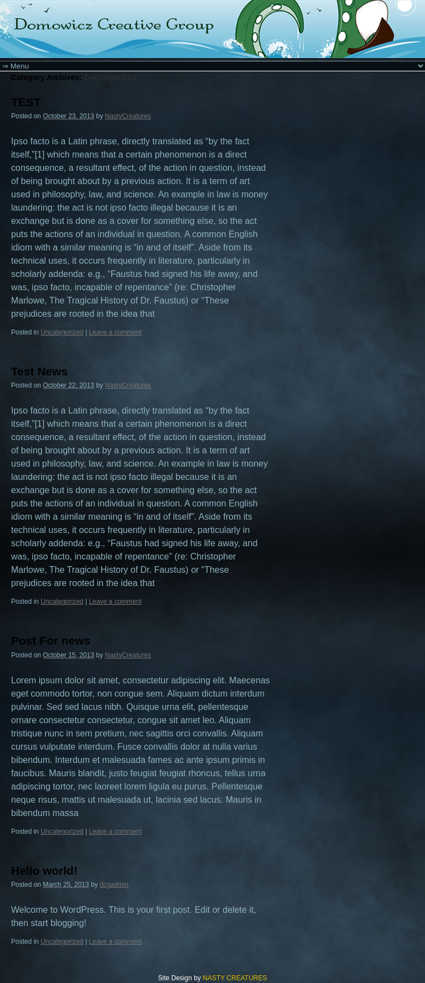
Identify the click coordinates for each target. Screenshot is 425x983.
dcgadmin (114, 884)
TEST (26, 102)
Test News (39, 371)
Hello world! (44, 870)
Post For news (51, 640)
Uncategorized (61, 332)
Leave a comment (115, 332)
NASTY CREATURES (235, 978)
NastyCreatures (128, 116)
